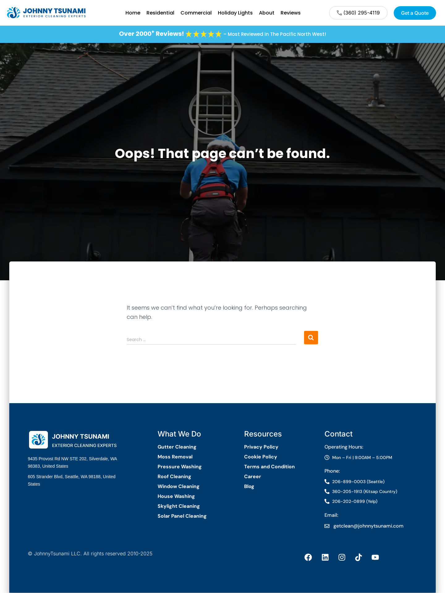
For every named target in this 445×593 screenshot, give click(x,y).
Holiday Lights (235, 12)
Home (132, 12)
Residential (160, 12)
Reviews (291, 12)
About (266, 12)
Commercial (196, 12)
